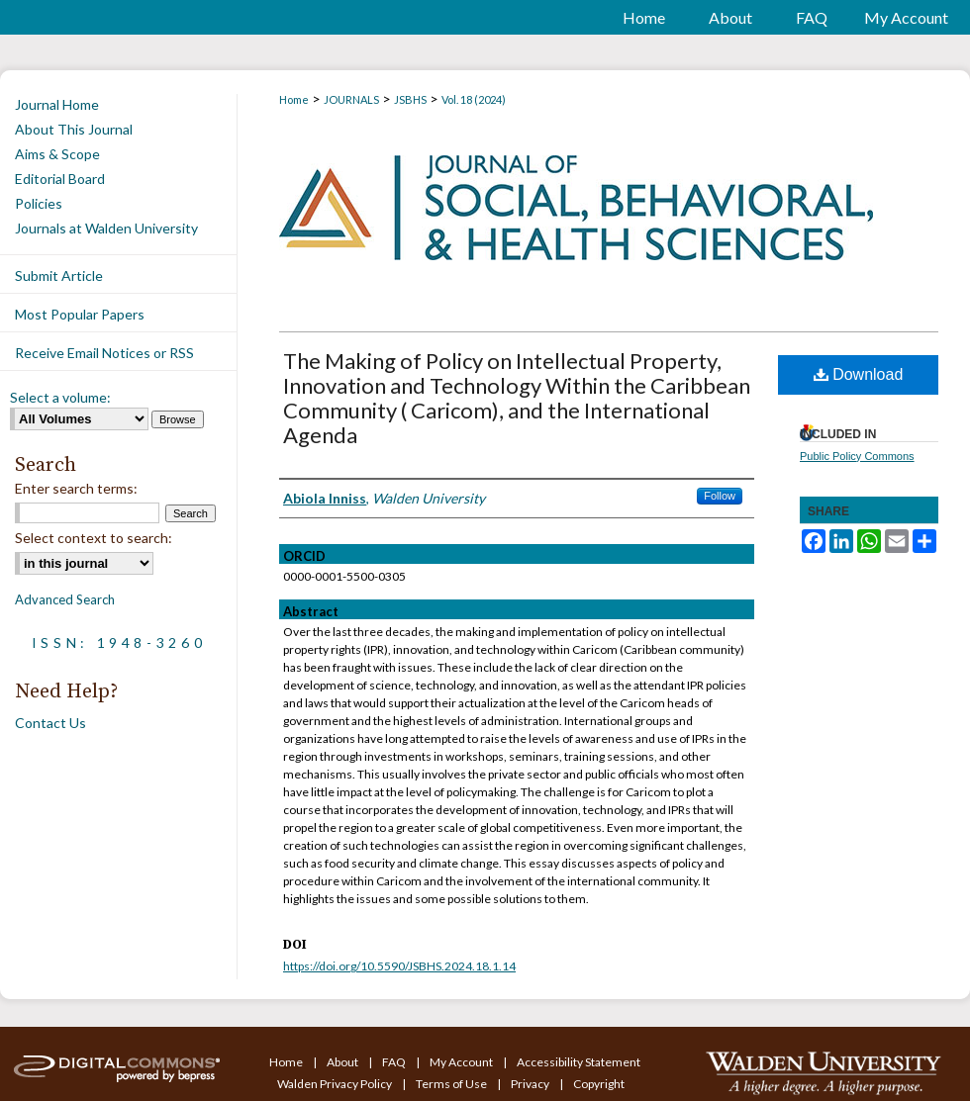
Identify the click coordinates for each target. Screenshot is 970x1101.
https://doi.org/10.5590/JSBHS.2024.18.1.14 (399, 966)
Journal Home (57, 104)
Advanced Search (65, 599)
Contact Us (50, 722)
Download (859, 374)
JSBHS (410, 99)
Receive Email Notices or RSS (104, 352)
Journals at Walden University (106, 228)
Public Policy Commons (857, 456)
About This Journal (74, 129)
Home (294, 99)
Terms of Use (452, 1083)
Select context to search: (93, 537)
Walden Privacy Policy (335, 1083)
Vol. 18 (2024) (473, 99)
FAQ (395, 1062)
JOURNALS (351, 99)
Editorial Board (60, 178)
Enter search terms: (76, 488)
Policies (38, 203)
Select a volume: (60, 397)
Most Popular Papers (80, 314)
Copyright (599, 1083)
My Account (462, 1062)
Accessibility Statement (578, 1062)
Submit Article (59, 275)
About (343, 1062)
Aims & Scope (57, 153)
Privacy (531, 1083)
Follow (719, 496)
